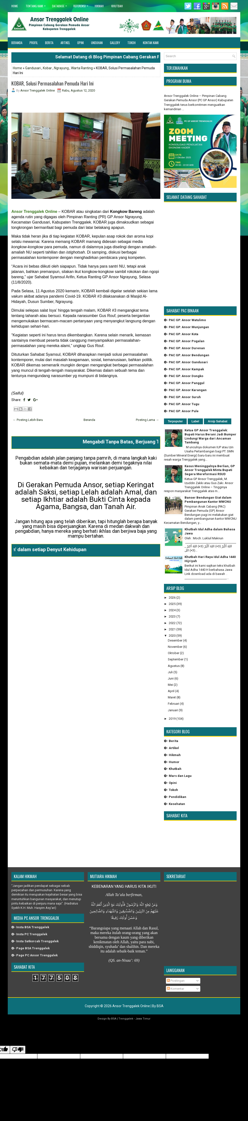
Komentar (175, 988)
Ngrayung (61, 68)
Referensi (82, 5)
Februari (173, 703)
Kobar (47, 68)
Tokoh (131, 42)
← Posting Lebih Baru (28, 420)
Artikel (65, 42)
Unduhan (97, 42)
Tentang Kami (37, 5)
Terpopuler (175, 421)
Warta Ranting (82, 68)
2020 (172, 635)
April (171, 691)
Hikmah (99, 6)
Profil (34, 42)
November (175, 647)
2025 (172, 604)
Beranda (16, 42)
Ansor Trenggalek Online (131, 1006)
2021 (172, 629)
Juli (170, 672)
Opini (80, 42)
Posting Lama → (147, 420)
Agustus (174, 666)
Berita (49, 42)
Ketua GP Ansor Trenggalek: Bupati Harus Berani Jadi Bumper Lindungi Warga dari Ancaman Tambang (210, 436)
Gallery (115, 42)
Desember (175, 640)
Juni (171, 678)
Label (195, 421)
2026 (172, 597)
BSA (160, 1006)
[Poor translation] (17, 1050)
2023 (172, 616)
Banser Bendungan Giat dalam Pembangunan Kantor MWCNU (208, 499)
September (175, 659)
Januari (173, 710)
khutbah (117, 6)
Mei (170, 685)
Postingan (176, 980)
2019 (172, 718)
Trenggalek (125, 1018)
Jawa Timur (142, 1018)
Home (14, 6)
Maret (172, 697)
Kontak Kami (151, 42)
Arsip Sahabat (217, 421)
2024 (172, 610)
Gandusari (33, 68)
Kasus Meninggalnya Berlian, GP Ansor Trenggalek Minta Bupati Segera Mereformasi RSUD (210, 470)
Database (60, 5)
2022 (172, 623)
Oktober (173, 653)
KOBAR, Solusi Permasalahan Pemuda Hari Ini (52, 83)
